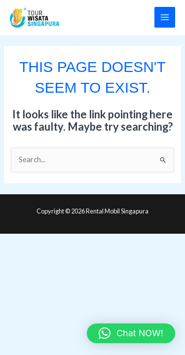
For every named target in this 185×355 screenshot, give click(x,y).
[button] (131, 333)
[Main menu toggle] (164, 17)
